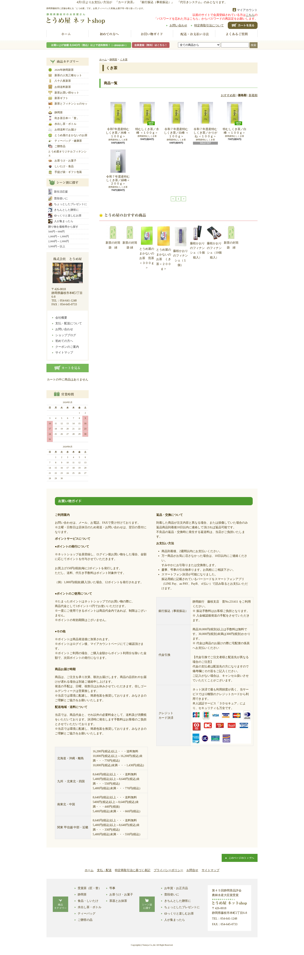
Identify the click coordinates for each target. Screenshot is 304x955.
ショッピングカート (243, 25)
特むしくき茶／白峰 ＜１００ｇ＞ (234, 118)
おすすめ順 (228, 95)
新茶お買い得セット (63, 93)
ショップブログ (65, 335)
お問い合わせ (178, 25)
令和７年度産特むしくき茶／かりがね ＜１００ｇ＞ (205, 120)
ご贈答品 (56, 146)
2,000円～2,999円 (58, 241)
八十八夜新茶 (59, 81)
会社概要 (61, 317)
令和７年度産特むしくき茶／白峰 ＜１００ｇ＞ (176, 120)
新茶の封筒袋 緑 (113, 237)
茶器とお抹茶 (118, 900)
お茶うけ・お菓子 (62, 161)
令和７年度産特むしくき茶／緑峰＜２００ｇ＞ (118, 167)
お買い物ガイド (152, 34)
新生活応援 (58, 192)
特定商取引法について (209, 25)
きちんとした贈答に (63, 210)
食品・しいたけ (88, 900)
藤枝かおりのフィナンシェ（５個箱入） (197, 242)
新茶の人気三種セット (65, 75)
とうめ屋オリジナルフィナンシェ (67, 153)
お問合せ (192, 870)
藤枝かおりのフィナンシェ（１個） (180, 246)
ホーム (67, 34)
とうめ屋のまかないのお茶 (67, 135)
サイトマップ (64, 352)
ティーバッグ (86, 913)
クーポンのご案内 (67, 346)
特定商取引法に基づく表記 (132, 870)
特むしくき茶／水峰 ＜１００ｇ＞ (147, 118)
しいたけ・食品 (61, 166)
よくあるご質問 (236, 34)
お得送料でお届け (62, 130)
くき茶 (124, 59)
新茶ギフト (58, 98)
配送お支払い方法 (194, 34)
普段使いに (58, 198)
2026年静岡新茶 (61, 70)
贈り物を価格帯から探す (63, 226)
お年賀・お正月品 (176, 888)
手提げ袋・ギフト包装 (65, 172)
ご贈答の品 (85, 919)
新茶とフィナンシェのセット (67, 105)
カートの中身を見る (67, 368)
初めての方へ (110, 34)
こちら (250, 14)
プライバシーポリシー (168, 870)
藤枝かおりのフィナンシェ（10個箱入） (214, 242)
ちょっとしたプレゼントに (67, 204)
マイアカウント (247, 10)
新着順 (253, 95)
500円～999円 (56, 231)
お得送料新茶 (59, 86)
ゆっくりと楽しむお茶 (64, 215)
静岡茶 (55, 112)
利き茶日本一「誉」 (63, 118)
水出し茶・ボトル (62, 124)
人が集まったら (60, 221)
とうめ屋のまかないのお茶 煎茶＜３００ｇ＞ (146, 247)
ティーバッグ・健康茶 (65, 141)
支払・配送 (104, 870)
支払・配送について (68, 323)
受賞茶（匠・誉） (89, 888)
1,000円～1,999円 (58, 236)
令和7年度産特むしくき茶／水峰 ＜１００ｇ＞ (118, 120)
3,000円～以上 (56, 246)
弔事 (112, 888)
